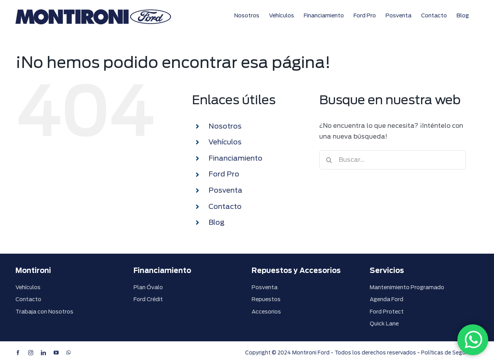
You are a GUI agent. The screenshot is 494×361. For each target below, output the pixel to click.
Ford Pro (223, 174)
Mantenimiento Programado (407, 287)
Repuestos (266, 299)
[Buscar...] (392, 159)
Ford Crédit (148, 299)
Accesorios (266, 311)
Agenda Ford (386, 299)
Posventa (225, 190)
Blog (216, 222)
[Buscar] (328, 159)
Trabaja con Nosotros (44, 311)
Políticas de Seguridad (450, 353)
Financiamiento (235, 158)
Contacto (225, 206)
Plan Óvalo (148, 287)
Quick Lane (384, 323)
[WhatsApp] (472, 339)
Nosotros (225, 126)
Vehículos (225, 142)
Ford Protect (387, 311)
